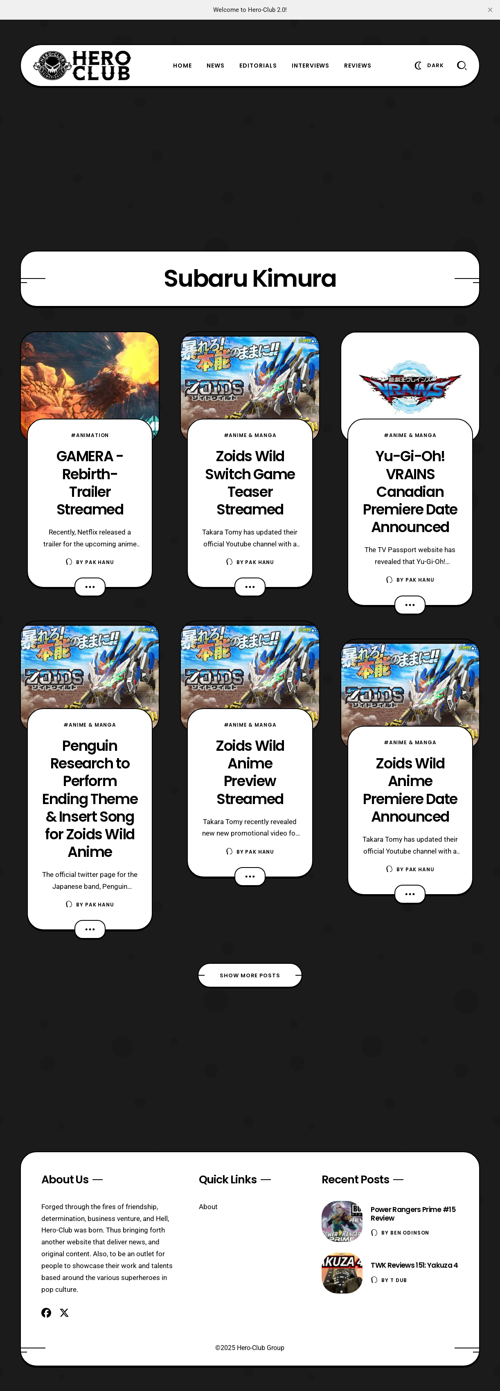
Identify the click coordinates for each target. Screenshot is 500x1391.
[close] (490, 9)
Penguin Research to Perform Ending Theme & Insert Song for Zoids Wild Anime (89, 798)
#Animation (90, 435)
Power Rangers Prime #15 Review (413, 1214)
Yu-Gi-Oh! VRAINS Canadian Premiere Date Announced (410, 491)
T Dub (398, 1280)
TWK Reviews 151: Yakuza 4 (414, 1265)
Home (182, 65)
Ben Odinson (409, 1232)
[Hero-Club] (82, 65)
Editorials (258, 65)
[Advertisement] (250, 168)
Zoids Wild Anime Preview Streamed (250, 772)
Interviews (311, 65)
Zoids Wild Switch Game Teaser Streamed (250, 482)
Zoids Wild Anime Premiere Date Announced (410, 789)
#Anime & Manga (89, 724)
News (216, 65)
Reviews (358, 65)
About (208, 1207)
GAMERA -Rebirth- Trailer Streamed (90, 482)
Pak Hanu (99, 562)
